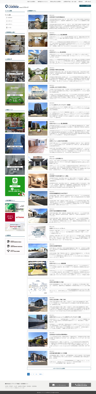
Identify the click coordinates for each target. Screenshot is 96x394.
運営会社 (81, 1)
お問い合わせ (88, 1)
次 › (37, 374)
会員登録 (88, 5)
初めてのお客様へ (31, 1)
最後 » (40, 374)
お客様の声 (70, 1)
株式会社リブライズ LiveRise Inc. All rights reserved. (48, 392)
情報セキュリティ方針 (19, 387)
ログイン (82, 5)
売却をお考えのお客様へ (55, 1)
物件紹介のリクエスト (43, 1)
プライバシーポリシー (9, 387)
